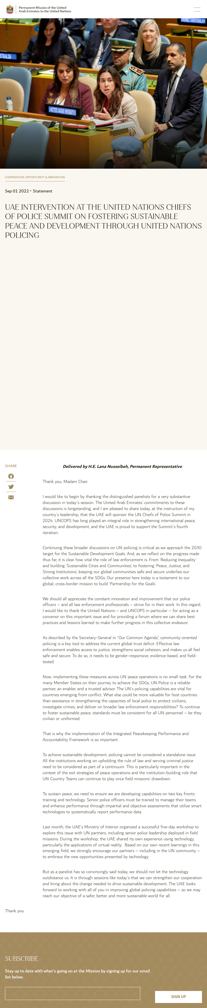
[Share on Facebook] (11, 477)
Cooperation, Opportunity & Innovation (35, 177)
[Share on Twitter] (11, 487)
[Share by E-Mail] (11, 498)
